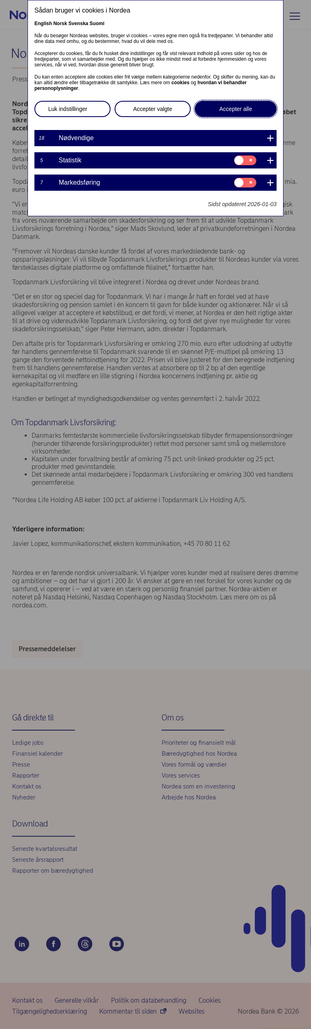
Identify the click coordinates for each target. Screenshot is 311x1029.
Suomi (96, 23)
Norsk (60, 23)
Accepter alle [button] (235, 109)
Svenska (78, 23)
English (43, 23)
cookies (180, 82)
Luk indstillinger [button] (67, 109)
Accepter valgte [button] (153, 109)
